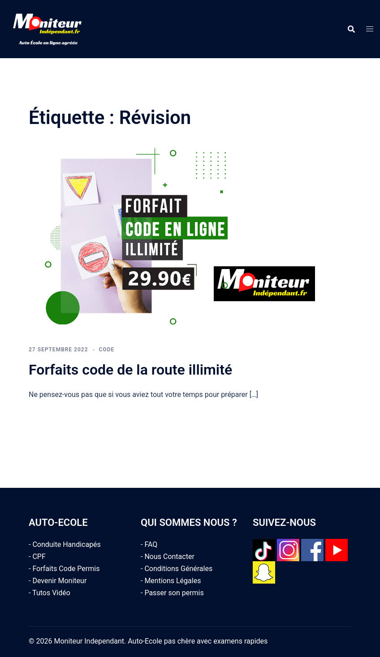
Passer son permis (173, 593)
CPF (38, 556)
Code (107, 349)
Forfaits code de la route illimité (130, 369)
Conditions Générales (178, 568)
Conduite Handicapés (66, 544)
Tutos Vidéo (51, 593)
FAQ (150, 544)
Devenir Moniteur (59, 580)
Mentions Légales (172, 580)
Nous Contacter (169, 556)
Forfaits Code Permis (65, 568)
